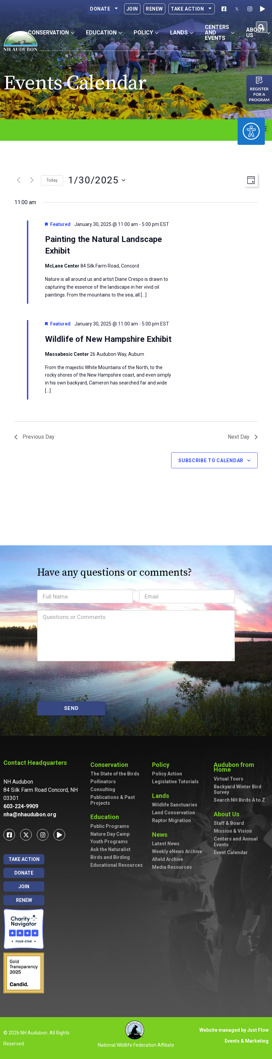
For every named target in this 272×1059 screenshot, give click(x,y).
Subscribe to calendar (210, 460)
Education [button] (104, 32)
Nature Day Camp (110, 834)
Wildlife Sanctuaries (174, 804)
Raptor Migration (171, 820)
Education (106, 816)
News (161, 834)
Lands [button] (181, 32)
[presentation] (89, 681)
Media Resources (172, 867)
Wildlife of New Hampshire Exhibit (108, 339)
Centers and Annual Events (236, 841)
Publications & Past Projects (112, 800)
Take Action (191, 8)
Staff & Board (229, 823)
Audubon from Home (241, 767)
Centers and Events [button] (220, 32)
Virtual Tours (228, 779)
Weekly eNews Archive (177, 851)
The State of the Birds (114, 773)
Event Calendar (231, 852)
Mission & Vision (233, 831)
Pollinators (103, 781)
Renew (154, 9)
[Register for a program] (259, 80)
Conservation (111, 764)
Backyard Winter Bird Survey (237, 789)
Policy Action (167, 773)
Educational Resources (116, 865)
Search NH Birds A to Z (239, 800)
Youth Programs (109, 841)
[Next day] (32, 180)
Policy (162, 764)
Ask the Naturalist (110, 849)
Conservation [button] (51, 32)
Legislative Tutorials (175, 781)
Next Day (243, 437)
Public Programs (109, 826)
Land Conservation (173, 812)
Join (132, 9)
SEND (71, 708)
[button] (261, 27)
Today (52, 180)
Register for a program (259, 94)
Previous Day (34, 437)
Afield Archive (167, 859)
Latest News (166, 843)
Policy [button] (146, 32)
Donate (104, 8)
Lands (162, 795)
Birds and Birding (110, 857)
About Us (228, 814)
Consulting (102, 789)
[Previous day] (18, 180)
